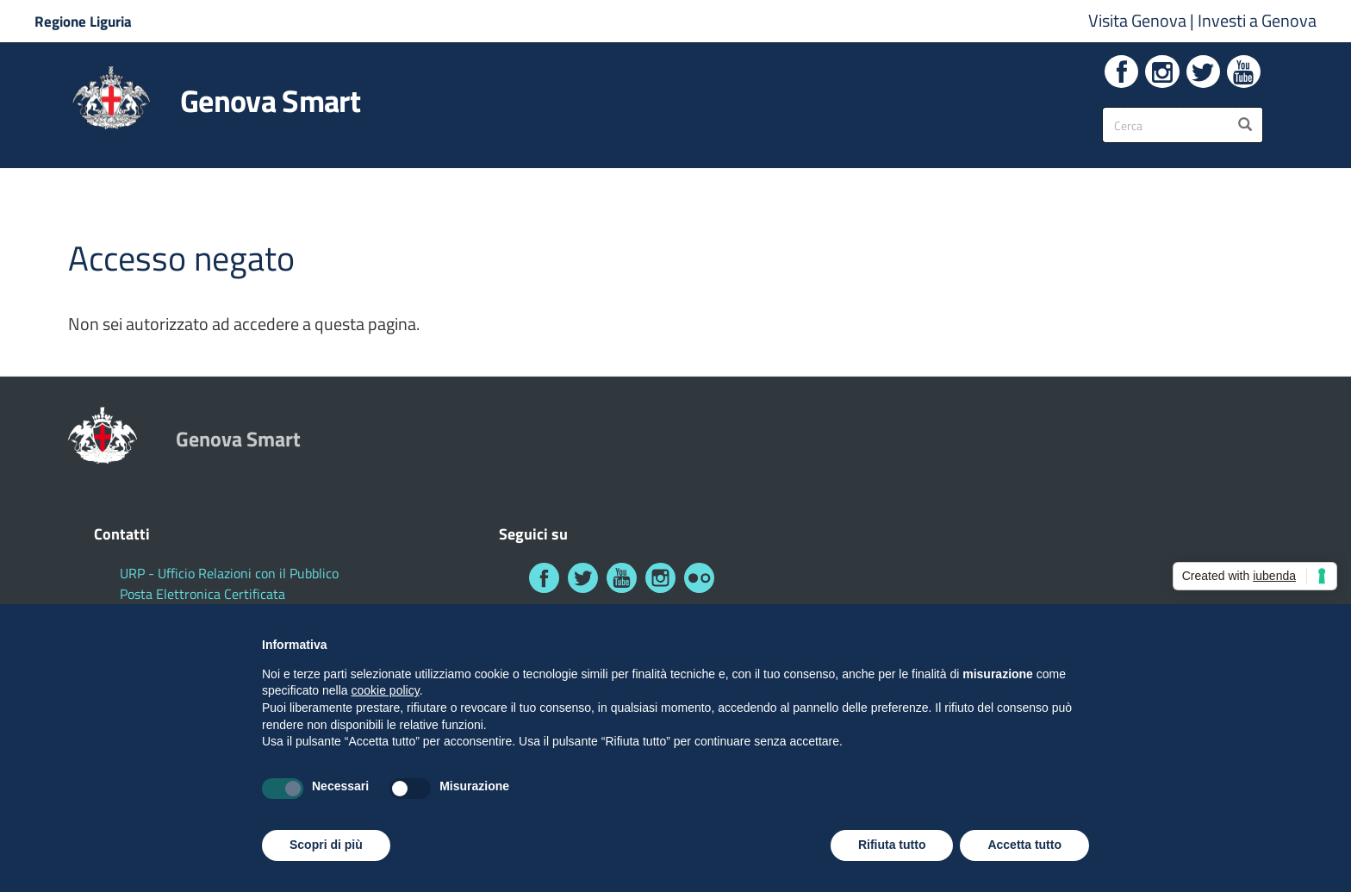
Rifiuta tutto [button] (892, 844)
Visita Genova (1139, 20)
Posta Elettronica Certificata (202, 593)
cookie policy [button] (386, 690)
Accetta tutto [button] (1024, 844)
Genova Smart (270, 101)
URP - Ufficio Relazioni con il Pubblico (229, 573)
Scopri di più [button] (326, 844)
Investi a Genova (1257, 20)
